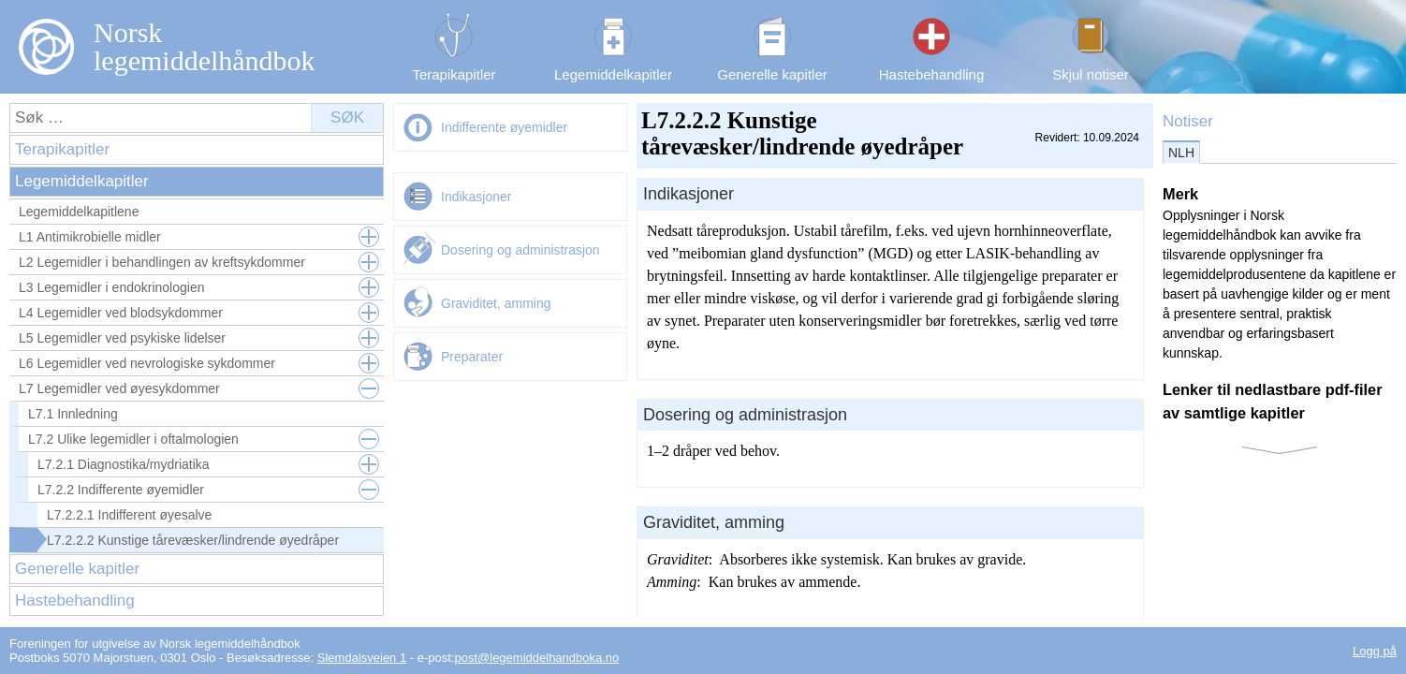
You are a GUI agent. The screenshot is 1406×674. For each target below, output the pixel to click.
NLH (1181, 152)
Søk (347, 117)
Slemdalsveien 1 (361, 658)
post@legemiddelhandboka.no (536, 658)
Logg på (1375, 651)
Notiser (1188, 121)
